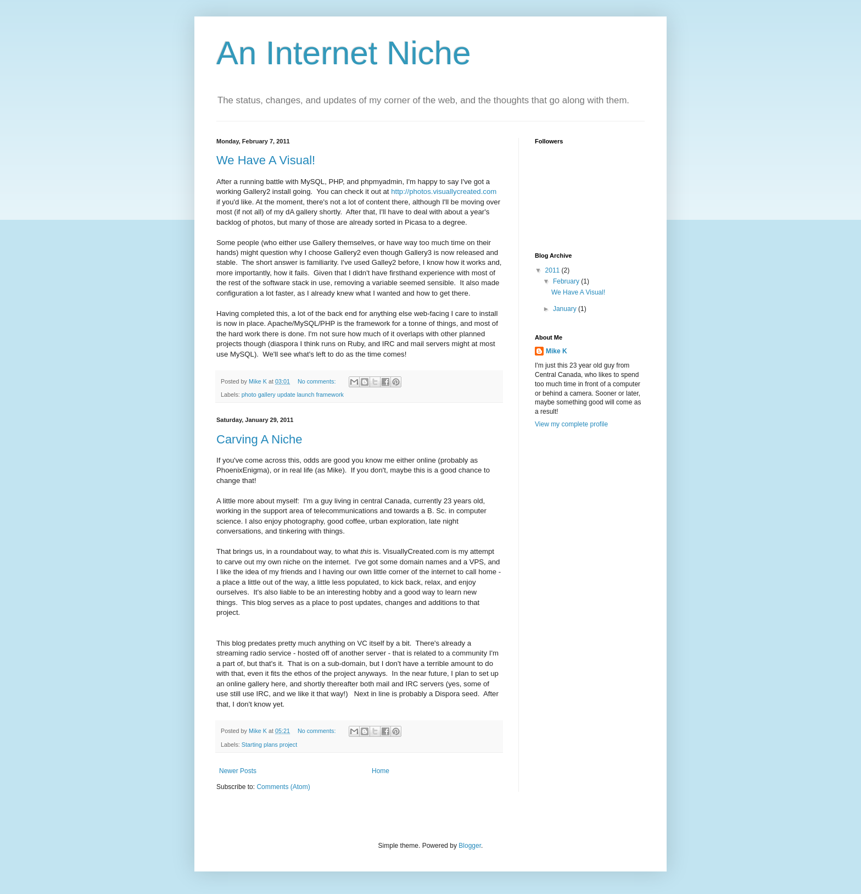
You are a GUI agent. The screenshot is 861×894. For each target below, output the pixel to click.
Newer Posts (237, 771)
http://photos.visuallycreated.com (443, 191)
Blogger (470, 845)
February (567, 281)
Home (380, 771)
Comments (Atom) (283, 787)
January (565, 309)
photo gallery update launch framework (293, 394)
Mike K (556, 351)
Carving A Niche (259, 439)
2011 (553, 270)
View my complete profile (571, 424)
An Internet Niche (343, 53)
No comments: (318, 381)
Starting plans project (269, 744)
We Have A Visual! (265, 160)
